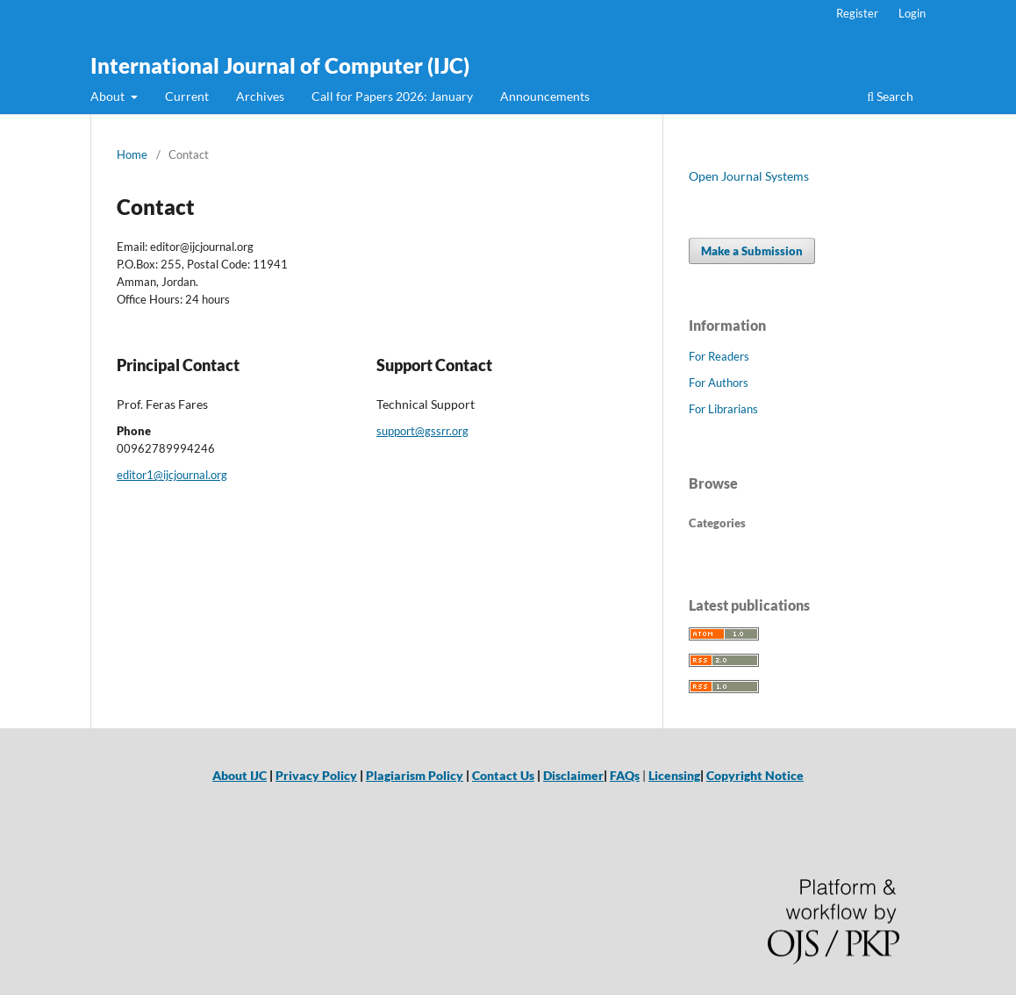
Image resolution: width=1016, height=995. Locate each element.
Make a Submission (752, 251)
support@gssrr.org (422, 431)
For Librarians (723, 409)
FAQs (625, 775)
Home (132, 154)
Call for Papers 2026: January (392, 96)
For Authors (718, 383)
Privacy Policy (316, 775)
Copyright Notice (755, 775)
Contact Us (503, 775)
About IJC (239, 775)
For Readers (719, 356)
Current (187, 96)
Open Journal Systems (749, 175)
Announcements (545, 96)
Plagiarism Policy (414, 775)
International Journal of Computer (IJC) (279, 65)
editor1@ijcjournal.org (172, 475)
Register (857, 13)
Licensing (674, 775)
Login (912, 13)
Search (890, 96)
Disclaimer (573, 775)
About (108, 96)
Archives (260, 96)
